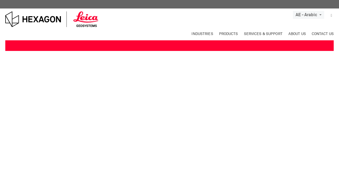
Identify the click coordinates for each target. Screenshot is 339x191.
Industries (202, 34)
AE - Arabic (309, 15)
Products (228, 34)
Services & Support (263, 34)
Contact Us (323, 34)
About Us (297, 34)
